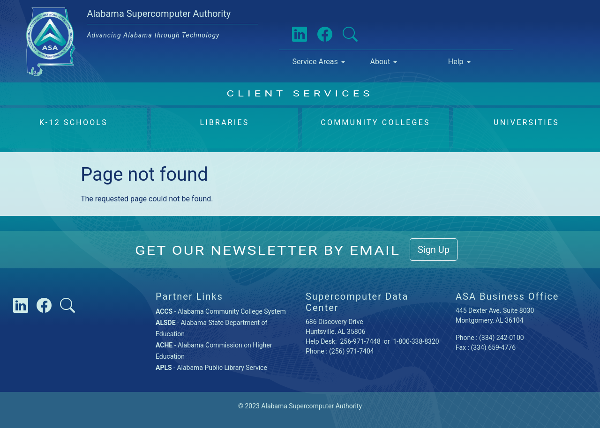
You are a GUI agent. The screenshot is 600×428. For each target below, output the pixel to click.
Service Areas (315, 61)
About (380, 61)
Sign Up (434, 249)
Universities (526, 122)
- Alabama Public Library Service (211, 367)
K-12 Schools (73, 122)
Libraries (224, 122)
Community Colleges (375, 122)
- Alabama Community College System (221, 311)
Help (456, 61)
